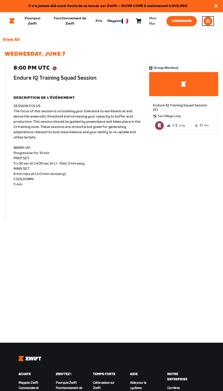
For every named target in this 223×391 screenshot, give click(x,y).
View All (11, 41)
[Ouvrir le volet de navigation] (208, 22)
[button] (216, 6)
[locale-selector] (124, 21)
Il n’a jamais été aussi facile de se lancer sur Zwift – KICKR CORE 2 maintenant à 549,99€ (108, 6)
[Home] (12, 22)
